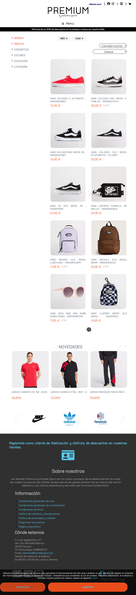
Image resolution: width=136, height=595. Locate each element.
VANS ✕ (79, 38)
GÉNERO (17, 38)
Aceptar (87, 587)
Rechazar (22, 587)
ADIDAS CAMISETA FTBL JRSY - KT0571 (72, 392)
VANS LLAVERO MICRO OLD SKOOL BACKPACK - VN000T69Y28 (109, 316)
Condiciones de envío (30, 509)
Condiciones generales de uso (36, 501)
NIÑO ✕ (64, 38)
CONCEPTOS (20, 49)
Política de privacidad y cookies (36, 518)
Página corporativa (29, 526)
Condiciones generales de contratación (41, 505)
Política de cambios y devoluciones (39, 513)
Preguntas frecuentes (31, 522)
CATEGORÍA (19, 66)
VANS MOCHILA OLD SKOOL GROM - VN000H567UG (109, 261)
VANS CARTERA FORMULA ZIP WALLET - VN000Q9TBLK (109, 207)
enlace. (95, 578)
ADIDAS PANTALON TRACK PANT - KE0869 (112, 392)
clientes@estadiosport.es (37, 553)
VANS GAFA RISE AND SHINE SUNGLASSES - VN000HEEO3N (68, 315)
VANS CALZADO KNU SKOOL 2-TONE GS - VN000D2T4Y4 (109, 100)
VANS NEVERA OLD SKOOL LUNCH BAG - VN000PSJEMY (68, 261)
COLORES (18, 55)
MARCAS (17, 43)
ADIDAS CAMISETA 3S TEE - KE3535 (31, 392)
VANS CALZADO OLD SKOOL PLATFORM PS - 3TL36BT (109, 154)
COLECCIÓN (19, 61)
